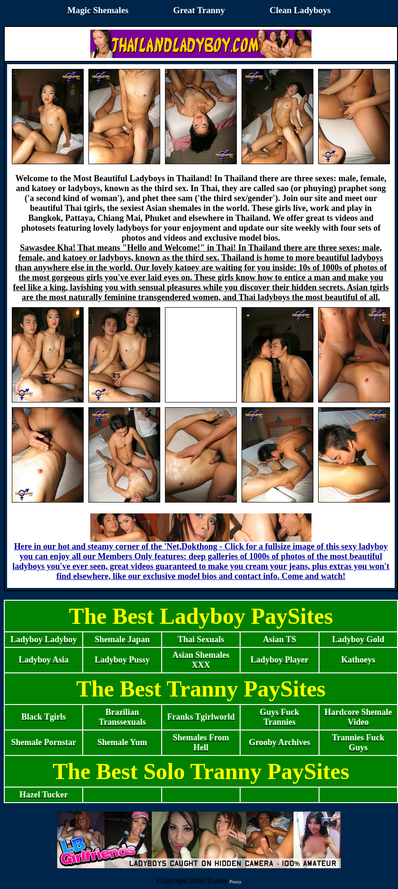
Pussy (235, 881)
